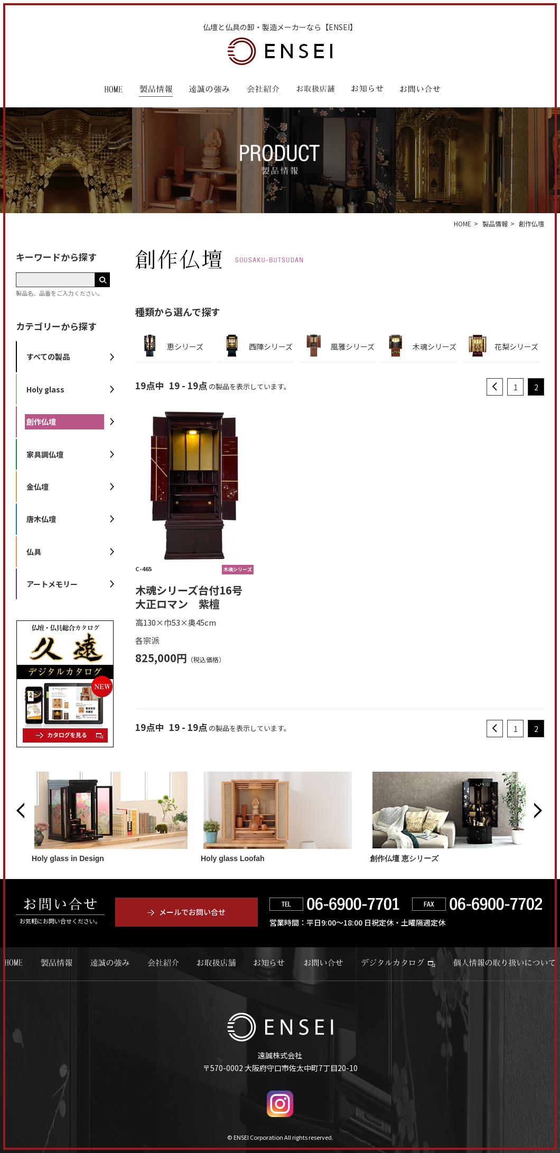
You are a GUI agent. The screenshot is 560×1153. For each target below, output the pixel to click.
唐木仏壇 (41, 519)
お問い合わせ (420, 90)
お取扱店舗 (315, 90)
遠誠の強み (209, 90)
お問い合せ (323, 962)
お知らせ (367, 90)
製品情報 (156, 90)
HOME (113, 90)
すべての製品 (48, 356)
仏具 (33, 551)
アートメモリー (52, 584)
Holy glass (45, 389)
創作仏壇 (41, 421)
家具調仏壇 (44, 454)
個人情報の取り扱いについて (504, 962)
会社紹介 (263, 90)
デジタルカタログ (398, 962)
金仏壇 (37, 486)
